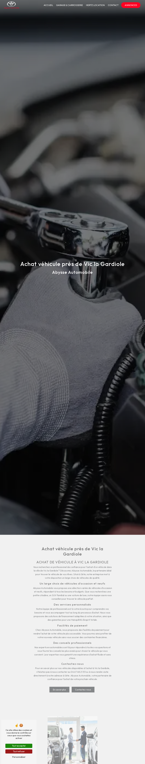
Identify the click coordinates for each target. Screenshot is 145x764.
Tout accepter (19, 745)
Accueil (48, 5)
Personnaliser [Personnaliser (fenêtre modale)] (18, 756)
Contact (113, 5)
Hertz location (95, 5)
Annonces (131, 5)
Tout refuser (19, 751)
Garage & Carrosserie (69, 5)
